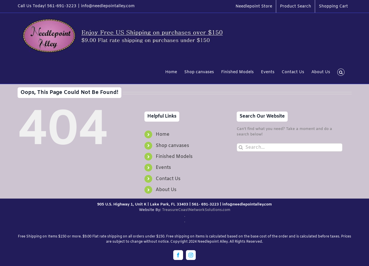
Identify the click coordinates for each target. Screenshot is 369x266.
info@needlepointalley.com (108, 6)
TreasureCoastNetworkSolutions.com (196, 209)
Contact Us (168, 179)
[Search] (241, 147)
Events (163, 168)
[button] (340, 72)
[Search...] (289, 147)
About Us (166, 190)
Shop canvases (172, 146)
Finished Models (174, 157)
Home (163, 134)
